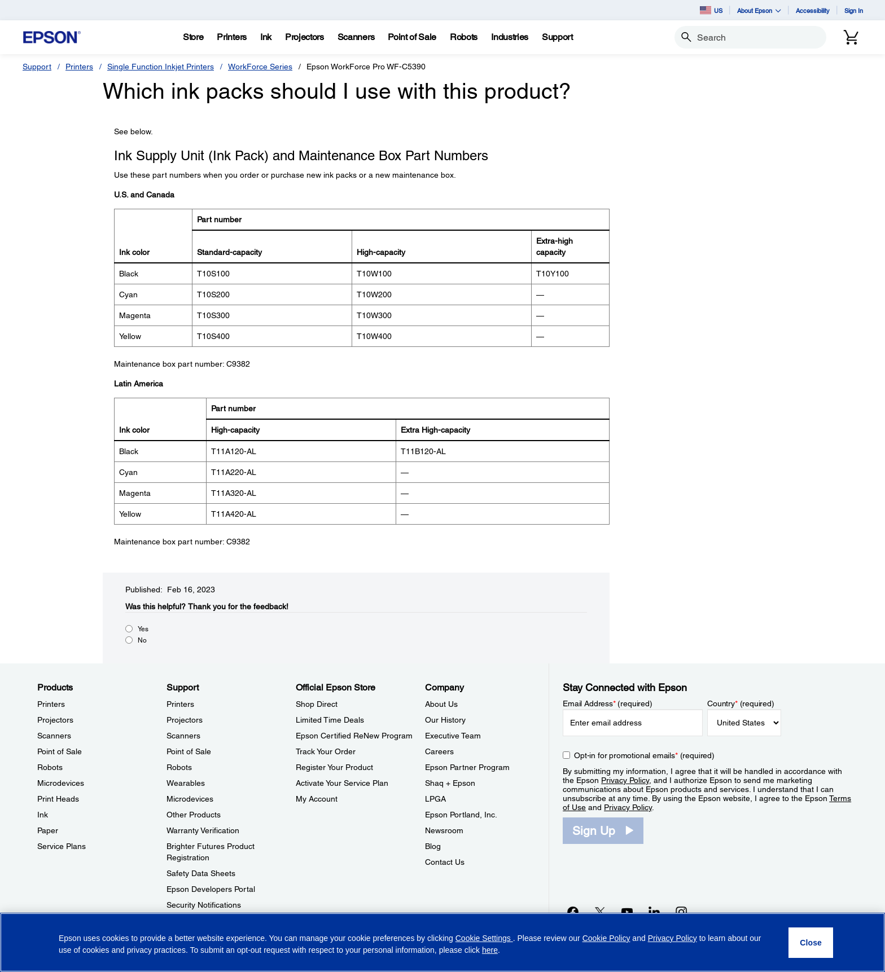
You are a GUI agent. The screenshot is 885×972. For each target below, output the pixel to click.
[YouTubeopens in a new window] (627, 911)
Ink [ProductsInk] (42, 814)
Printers (79, 66)
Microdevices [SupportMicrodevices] (190, 798)
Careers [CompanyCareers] (439, 751)
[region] (442, 942)
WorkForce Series (260, 66)
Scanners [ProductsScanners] (54, 735)
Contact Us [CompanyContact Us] (445, 862)
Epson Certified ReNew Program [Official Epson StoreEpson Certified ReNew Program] (354, 735)
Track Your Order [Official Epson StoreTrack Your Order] (326, 751)
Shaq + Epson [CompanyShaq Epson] (450, 783)
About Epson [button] (759, 10)
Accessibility (813, 10)
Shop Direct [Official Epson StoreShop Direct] (317, 704)
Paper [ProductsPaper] (47, 830)
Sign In (853, 10)
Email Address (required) (607, 703)
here (490, 950)
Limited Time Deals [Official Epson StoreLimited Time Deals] (330, 719)
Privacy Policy (625, 780)
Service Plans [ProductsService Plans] (61, 846)
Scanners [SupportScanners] (183, 735)
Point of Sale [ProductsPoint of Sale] (59, 751)
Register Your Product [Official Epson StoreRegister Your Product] (334, 767)
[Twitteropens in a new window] (600, 911)
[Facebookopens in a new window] (573, 911)
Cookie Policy (606, 938)
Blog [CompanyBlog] (433, 846)
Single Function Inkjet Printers (160, 66)
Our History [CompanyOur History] (445, 719)
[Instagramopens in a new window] (681, 911)
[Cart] (851, 37)
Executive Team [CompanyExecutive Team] (453, 735)
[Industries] (510, 37)
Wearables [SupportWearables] (186, 783)
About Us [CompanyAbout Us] (441, 704)
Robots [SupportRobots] (179, 767)
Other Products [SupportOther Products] (194, 814)
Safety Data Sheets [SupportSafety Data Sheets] (201, 873)
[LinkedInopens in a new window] (654, 911)
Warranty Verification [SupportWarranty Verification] (203, 830)
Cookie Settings (484, 938)
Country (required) (740, 703)
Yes (143, 629)
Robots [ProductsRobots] (50, 767)
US (711, 10)
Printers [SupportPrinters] (180, 704)
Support (37, 66)
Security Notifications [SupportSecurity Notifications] (204, 904)
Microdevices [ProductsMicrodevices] (60, 783)
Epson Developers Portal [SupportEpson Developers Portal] (211, 889)
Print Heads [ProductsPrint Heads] (58, 798)
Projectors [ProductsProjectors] (55, 719)
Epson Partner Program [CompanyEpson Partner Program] (467, 767)
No (142, 640)
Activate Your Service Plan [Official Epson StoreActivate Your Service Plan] (342, 783)
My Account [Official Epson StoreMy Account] (317, 798)
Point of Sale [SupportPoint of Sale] (189, 751)
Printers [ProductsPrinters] (51, 704)
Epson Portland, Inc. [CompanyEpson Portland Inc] (461, 814)
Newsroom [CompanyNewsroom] (444, 830)
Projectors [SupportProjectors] (185, 719)
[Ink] (266, 37)
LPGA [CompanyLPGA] (435, 798)
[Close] (810, 942)
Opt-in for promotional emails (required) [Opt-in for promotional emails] (644, 755)
